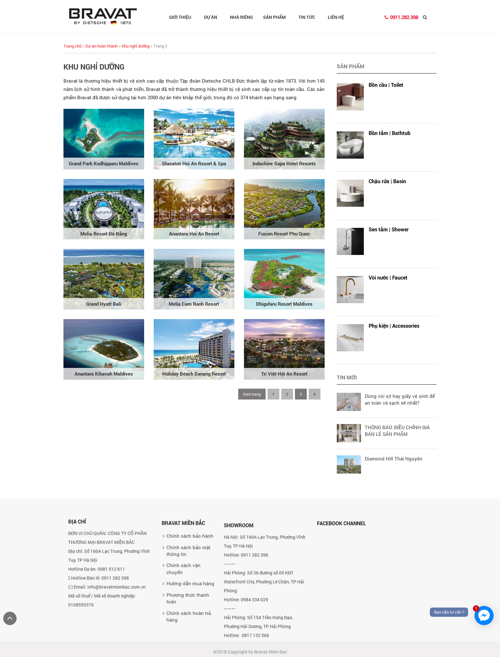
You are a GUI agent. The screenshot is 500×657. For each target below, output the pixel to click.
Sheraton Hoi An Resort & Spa (194, 163)
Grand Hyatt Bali (103, 304)
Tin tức (309, 17)
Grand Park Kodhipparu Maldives (103, 163)
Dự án (213, 17)
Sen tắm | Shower (389, 229)
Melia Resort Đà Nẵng (103, 233)
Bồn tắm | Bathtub (389, 133)
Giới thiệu (182, 17)
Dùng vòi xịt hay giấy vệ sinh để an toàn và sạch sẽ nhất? (400, 399)
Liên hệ (336, 17)
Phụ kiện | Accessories (394, 325)
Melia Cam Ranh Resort (194, 304)
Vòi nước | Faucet (388, 277)
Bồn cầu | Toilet (386, 84)
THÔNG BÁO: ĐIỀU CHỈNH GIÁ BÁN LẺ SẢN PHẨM (397, 430)
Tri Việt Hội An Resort (284, 373)
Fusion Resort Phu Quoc (284, 233)
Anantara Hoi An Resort (194, 233)
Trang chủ (72, 46)
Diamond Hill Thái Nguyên (394, 458)
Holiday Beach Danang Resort (194, 373)
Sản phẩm (277, 17)
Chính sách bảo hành (189, 614)
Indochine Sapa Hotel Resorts (284, 163)
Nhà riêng (241, 17)
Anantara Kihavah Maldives (104, 373)
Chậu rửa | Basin (387, 181)
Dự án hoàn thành (101, 46)
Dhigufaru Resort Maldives (284, 304)
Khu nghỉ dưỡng (135, 46)
